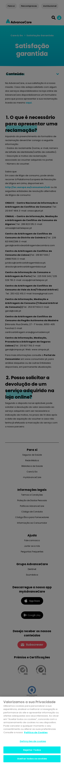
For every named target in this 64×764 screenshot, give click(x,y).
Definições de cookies (33, 741)
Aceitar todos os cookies (32, 758)
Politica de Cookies (36, 732)
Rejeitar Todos (32, 750)
